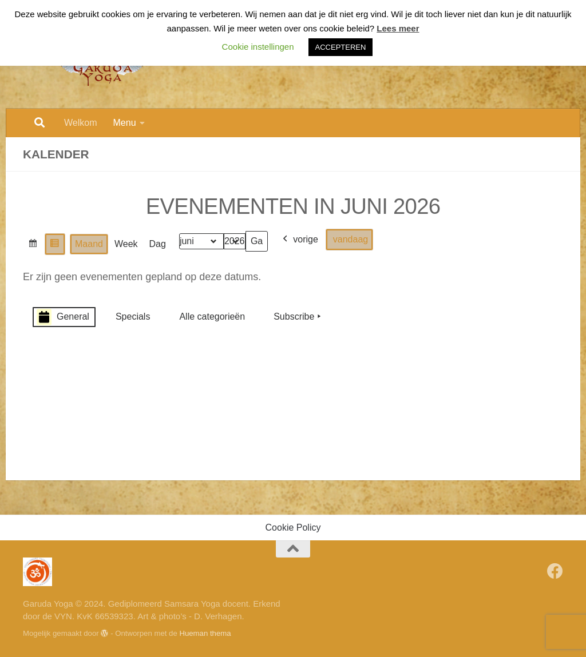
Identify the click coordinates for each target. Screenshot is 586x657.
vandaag (350, 239)
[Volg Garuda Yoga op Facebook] (555, 571)
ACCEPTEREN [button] (340, 47)
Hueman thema (205, 633)
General (63, 317)
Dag (157, 244)
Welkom (80, 123)
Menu (124, 123)
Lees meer (398, 28)
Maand (89, 244)
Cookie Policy (293, 527)
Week (126, 244)
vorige (299, 240)
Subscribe (298, 316)
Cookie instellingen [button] (258, 46)
